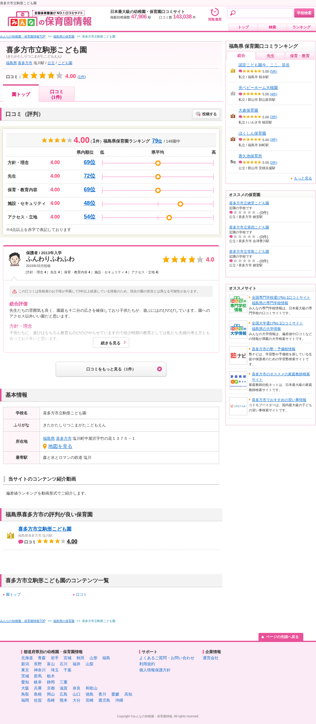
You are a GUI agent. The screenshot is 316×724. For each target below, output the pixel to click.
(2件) (273, 162)
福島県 (11, 63)
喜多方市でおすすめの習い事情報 (279, 400)
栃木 (51, 676)
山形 (93, 658)
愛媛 (115, 694)
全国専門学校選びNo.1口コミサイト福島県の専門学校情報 (281, 300)
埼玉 (55, 670)
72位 (89, 176)
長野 (38, 664)
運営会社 (211, 658)
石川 (63, 664)
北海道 (27, 658)
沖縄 (119, 700)
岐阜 (38, 682)
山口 (77, 694)
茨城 (25, 676)
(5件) (273, 71)
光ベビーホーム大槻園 (258, 87)
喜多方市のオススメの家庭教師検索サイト (281, 377)
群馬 (38, 676)
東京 (25, 670)
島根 (38, 694)
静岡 (51, 682)
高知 (128, 694)
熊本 (63, 700)
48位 (89, 203)
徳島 (90, 694)
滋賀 (63, 688)
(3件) (273, 117)
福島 (106, 658)
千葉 (67, 670)
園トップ (21, 94)
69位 (89, 162)
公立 (51, 63)
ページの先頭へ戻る (282, 637)
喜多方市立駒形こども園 (44, 528)
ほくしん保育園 (252, 133)
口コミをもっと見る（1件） (111, 369)
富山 (51, 664)
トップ (243, 27)
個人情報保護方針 (155, 670)
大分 (77, 700)
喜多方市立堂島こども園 (249, 251)
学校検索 (304, 13)
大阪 (25, 688)
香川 (102, 694)
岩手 (55, 658)
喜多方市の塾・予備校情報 (273, 349)
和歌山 (91, 688)
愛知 (25, 682)
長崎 (51, 700)
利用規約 (147, 664)
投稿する (209, 114)
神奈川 (40, 670)
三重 (63, 682)
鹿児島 (104, 700)
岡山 (51, 694)
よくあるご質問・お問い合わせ (166, 658)
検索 (272, 27)
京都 (51, 688)
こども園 (65, 63)
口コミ (81, 594)
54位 (89, 217)
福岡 (25, 700)
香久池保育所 (250, 156)
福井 (77, 664)
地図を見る (60, 446)
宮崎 (90, 700)
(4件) (273, 94)
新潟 (25, 664)
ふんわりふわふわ (50, 258)
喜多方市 (25, 63)
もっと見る (303, 178)
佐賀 (38, 700)
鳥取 (25, 694)
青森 (42, 658)
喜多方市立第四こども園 (249, 227)
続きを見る (110, 343)
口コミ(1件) (57, 94)
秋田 (80, 658)
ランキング (301, 27)
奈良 (77, 688)
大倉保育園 (248, 110)
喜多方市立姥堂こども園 (249, 203)
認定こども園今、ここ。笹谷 (264, 65)
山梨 (90, 664)
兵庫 (38, 688)
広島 (63, 694)
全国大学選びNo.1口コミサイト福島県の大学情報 (277, 326)
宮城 (67, 658)
